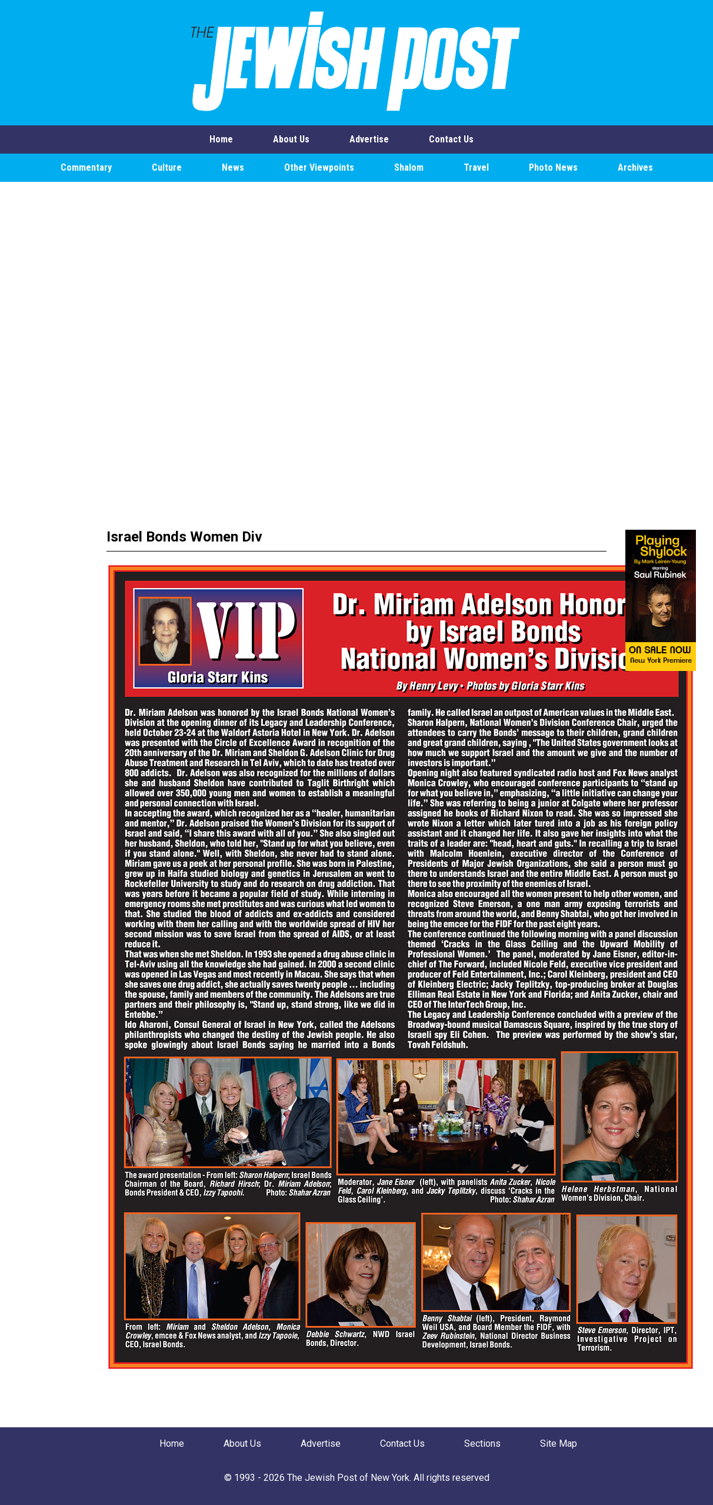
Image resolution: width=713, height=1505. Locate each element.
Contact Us (451, 139)
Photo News (553, 167)
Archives (635, 167)
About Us (291, 139)
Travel (476, 167)
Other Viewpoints (319, 167)
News (233, 167)
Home (221, 139)
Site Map (558, 1443)
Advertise (369, 139)
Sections (482, 1443)
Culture (167, 167)
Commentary (86, 167)
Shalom (409, 167)
